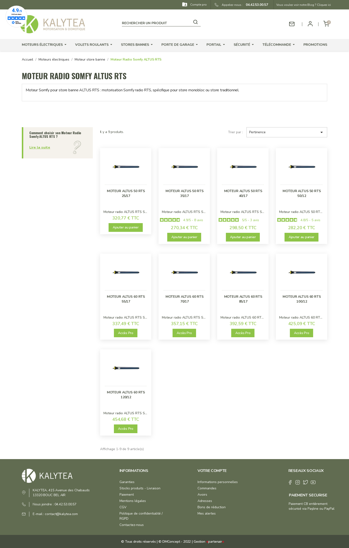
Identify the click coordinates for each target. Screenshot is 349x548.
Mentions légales (132, 501)
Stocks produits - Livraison (139, 488)
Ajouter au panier (125, 227)
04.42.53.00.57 (255, 4)
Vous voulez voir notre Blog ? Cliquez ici (303, 5)
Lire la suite (39, 147)
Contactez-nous (131, 525)
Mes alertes (207, 513)
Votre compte (212, 470)
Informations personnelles (218, 482)
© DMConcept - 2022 (174, 541)
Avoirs (202, 494)
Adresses (205, 501)
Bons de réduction (212, 507)
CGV (123, 507)
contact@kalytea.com (61, 514)
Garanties (127, 482)
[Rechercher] (161, 22)
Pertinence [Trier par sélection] (287, 132)
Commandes (207, 488)
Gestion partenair (209, 541)
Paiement (126, 494)
